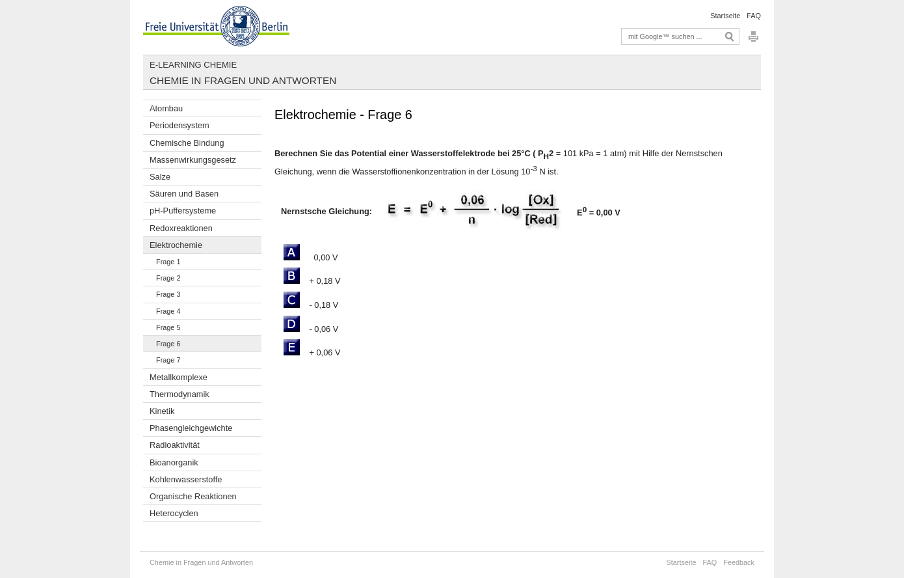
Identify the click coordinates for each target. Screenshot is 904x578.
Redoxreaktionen (181, 228)
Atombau (166, 108)
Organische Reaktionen (193, 496)
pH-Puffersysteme (183, 210)
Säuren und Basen (184, 194)
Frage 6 (168, 344)
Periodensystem (179, 125)
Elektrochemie (176, 245)
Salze (160, 177)
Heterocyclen (174, 513)
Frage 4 (168, 311)
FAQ (754, 16)
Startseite (725, 16)
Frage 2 (168, 278)
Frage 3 (168, 294)
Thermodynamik (179, 394)
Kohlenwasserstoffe (186, 479)
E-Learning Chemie (193, 65)
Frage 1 (168, 262)
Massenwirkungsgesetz (193, 160)
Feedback (738, 562)
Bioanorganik (174, 462)
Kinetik (162, 411)
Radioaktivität (175, 445)
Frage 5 (168, 327)
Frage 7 (168, 360)
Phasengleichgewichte (191, 428)
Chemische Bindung (187, 143)
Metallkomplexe (178, 377)
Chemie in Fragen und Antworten (243, 80)
